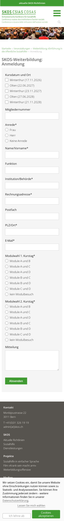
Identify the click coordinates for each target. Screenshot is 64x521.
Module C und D (18, 289)
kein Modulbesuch (19, 294)
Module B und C (18, 278)
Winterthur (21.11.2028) (23, 102)
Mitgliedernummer (17, 109)
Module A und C (17, 266)
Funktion (11, 164)
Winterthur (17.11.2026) (23, 80)
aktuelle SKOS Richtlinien (32, 3)
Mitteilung (11, 347)
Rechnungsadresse (18, 194)
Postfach (11, 210)
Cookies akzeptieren (46, 514)
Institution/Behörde (19, 179)
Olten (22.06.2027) (19, 85)
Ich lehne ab (16, 516)
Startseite (25, 17)
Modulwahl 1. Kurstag (20, 256)
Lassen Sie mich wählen (31, 505)
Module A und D (18, 272)
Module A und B (17, 261)
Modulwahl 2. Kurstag (20, 301)
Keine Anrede (16, 141)
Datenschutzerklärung (15, 500)
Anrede (11, 125)
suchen (59, 22)
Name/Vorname (16, 148)
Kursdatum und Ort (18, 75)
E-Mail (10, 241)
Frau (10, 130)
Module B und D (18, 283)
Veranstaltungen (22, 48)
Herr (10, 135)
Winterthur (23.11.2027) (23, 91)
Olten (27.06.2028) (19, 97)
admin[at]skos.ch (13, 426)
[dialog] (32, 499)
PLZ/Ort (11, 225)
